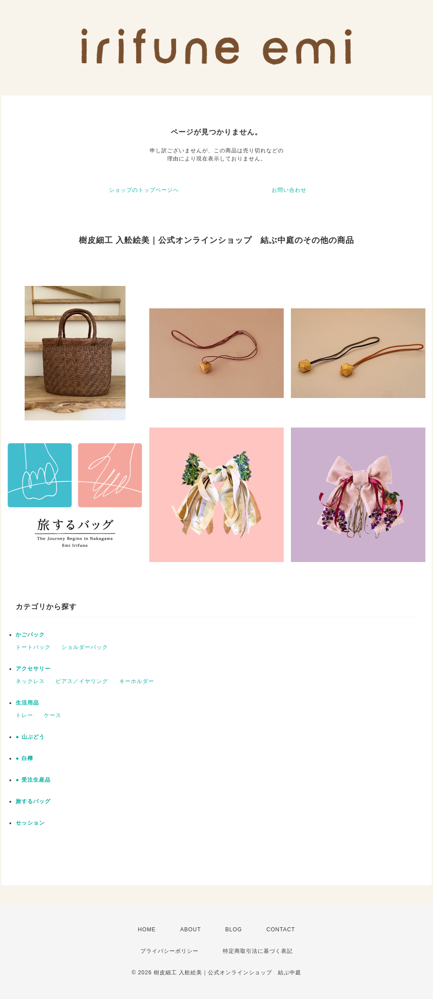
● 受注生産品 (33, 780)
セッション (30, 823)
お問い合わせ (289, 190)
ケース (52, 715)
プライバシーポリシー (169, 951)
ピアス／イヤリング (82, 681)
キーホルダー (136, 681)
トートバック (33, 647)
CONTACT (280, 929)
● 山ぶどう (30, 737)
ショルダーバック (84, 647)
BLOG (233, 929)
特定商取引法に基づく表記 (258, 951)
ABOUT (190, 929)
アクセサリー (33, 669)
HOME (147, 929)
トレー (24, 715)
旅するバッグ (33, 801)
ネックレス (30, 681)
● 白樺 (24, 758)
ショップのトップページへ (144, 190)
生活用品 (27, 703)
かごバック (30, 634)
